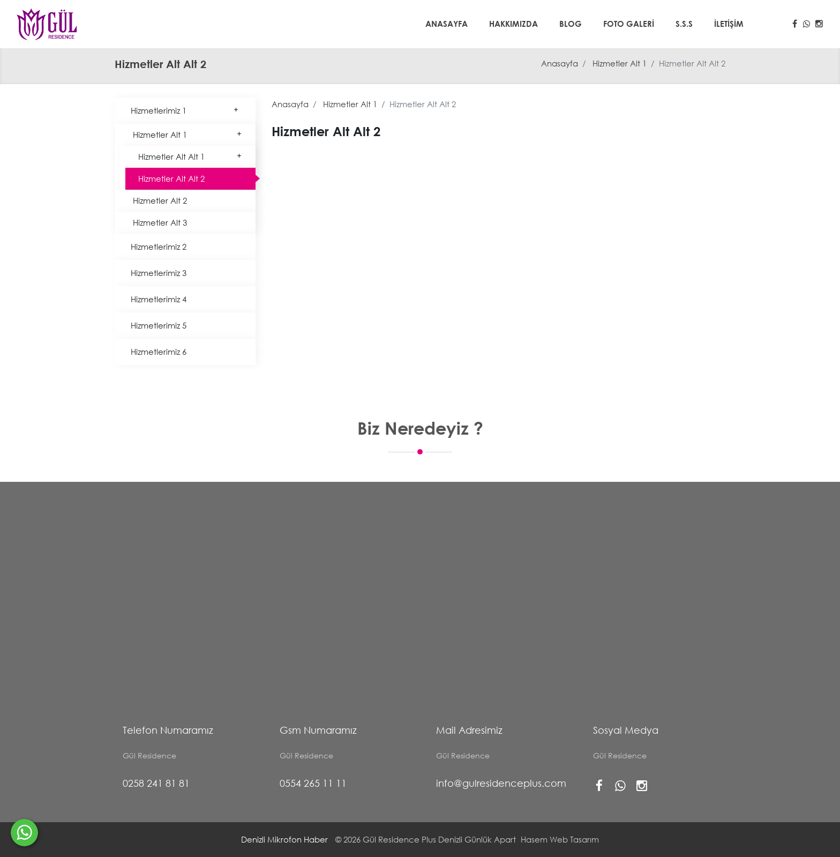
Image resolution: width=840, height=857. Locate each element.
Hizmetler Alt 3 (160, 222)
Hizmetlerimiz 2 (158, 246)
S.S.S (684, 23)
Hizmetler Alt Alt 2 (171, 178)
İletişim (729, 23)
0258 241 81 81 (156, 783)
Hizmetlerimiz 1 (185, 110)
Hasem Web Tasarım (560, 839)
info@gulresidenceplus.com (501, 783)
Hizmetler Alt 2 (160, 200)
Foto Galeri (628, 23)
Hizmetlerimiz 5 (158, 325)
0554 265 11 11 (313, 783)
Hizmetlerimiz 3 (158, 273)
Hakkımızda (513, 23)
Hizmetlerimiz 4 (158, 299)
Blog (570, 23)
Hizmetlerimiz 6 (158, 351)
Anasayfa (446, 23)
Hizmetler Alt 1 (619, 63)
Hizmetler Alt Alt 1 (190, 156)
